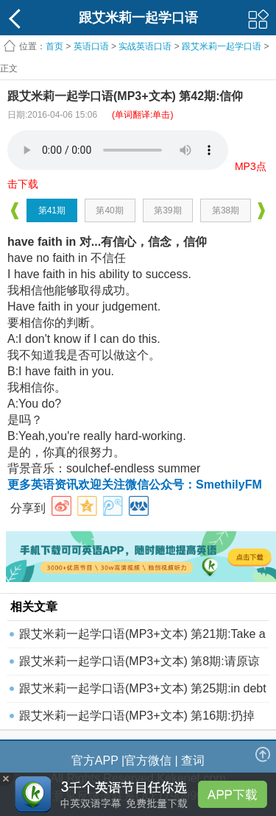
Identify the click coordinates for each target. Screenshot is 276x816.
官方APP (94, 760)
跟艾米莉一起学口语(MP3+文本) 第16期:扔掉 (137, 715)
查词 (193, 760)
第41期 (52, 210)
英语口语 (91, 46)
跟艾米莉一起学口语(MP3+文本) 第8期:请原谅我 (139, 665)
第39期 (167, 210)
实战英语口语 (144, 46)
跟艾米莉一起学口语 (221, 46)
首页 (54, 46)
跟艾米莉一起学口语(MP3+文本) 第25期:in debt (142, 688)
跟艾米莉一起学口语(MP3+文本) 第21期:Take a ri (142, 638)
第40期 (109, 210)
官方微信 (147, 760)
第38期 (225, 210)
